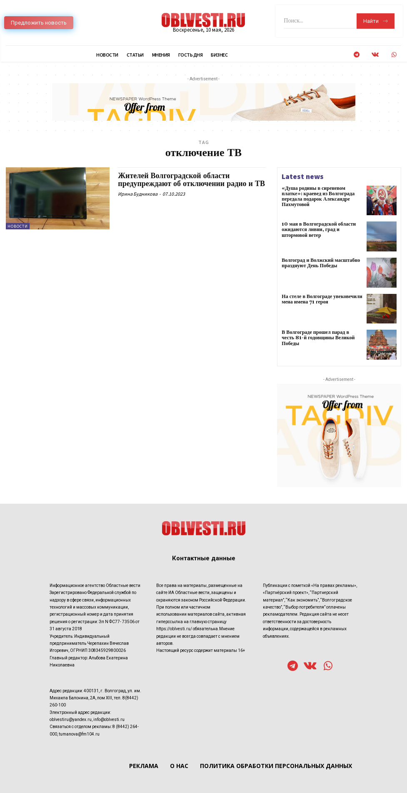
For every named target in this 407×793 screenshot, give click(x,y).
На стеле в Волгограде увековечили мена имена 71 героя (322, 299)
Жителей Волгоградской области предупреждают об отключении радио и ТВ (191, 180)
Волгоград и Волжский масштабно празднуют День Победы (321, 263)
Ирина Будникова (137, 194)
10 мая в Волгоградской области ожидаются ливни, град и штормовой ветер (319, 229)
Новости (17, 226)
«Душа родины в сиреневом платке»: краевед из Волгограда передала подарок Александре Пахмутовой (318, 196)
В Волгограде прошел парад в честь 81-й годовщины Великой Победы (322, 335)
